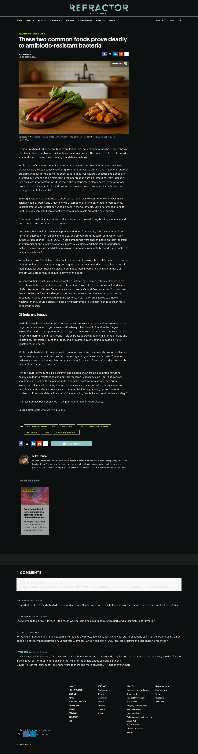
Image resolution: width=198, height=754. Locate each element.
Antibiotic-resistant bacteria (93, 426)
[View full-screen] (125, 63)
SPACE (112, 20)
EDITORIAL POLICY (77, 701)
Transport (159, 701)
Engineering (161, 690)
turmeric (63, 223)
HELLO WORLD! (76, 690)
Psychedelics (133, 713)
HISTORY (70, 20)
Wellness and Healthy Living (32, 34)
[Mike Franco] (26, 54)
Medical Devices (134, 709)
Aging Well (131, 721)
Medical (101, 705)
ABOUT (72, 698)
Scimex (62, 409)
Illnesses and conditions (138, 690)
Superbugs (67, 426)
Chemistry (102, 698)
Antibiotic (32, 432)
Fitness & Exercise (135, 728)
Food (46, 432)
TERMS (72, 709)
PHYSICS (100, 20)
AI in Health (132, 701)
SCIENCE (102, 686)
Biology (101, 694)
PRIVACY (73, 713)
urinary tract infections (104, 169)
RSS (70, 721)
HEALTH (30, 20)
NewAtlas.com (162, 686)
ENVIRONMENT (85, 20)
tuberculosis (80, 169)
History (101, 701)
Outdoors (159, 698)
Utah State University (40, 409)
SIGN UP (159, 20)
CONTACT (73, 717)
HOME (19, 20)
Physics (101, 709)
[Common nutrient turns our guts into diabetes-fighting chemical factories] (35, 496)
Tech (157, 694)
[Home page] (99, 8)
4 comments (71, 444)
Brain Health (132, 694)
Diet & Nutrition (30, 490)
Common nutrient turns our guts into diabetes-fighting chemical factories (34, 513)
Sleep (129, 732)
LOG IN (170, 20)
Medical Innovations (136, 698)
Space (100, 713)
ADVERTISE (74, 705)
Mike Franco (39, 456)
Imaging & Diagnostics (137, 705)
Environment (104, 690)
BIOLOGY (42, 20)
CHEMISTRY (56, 20)
